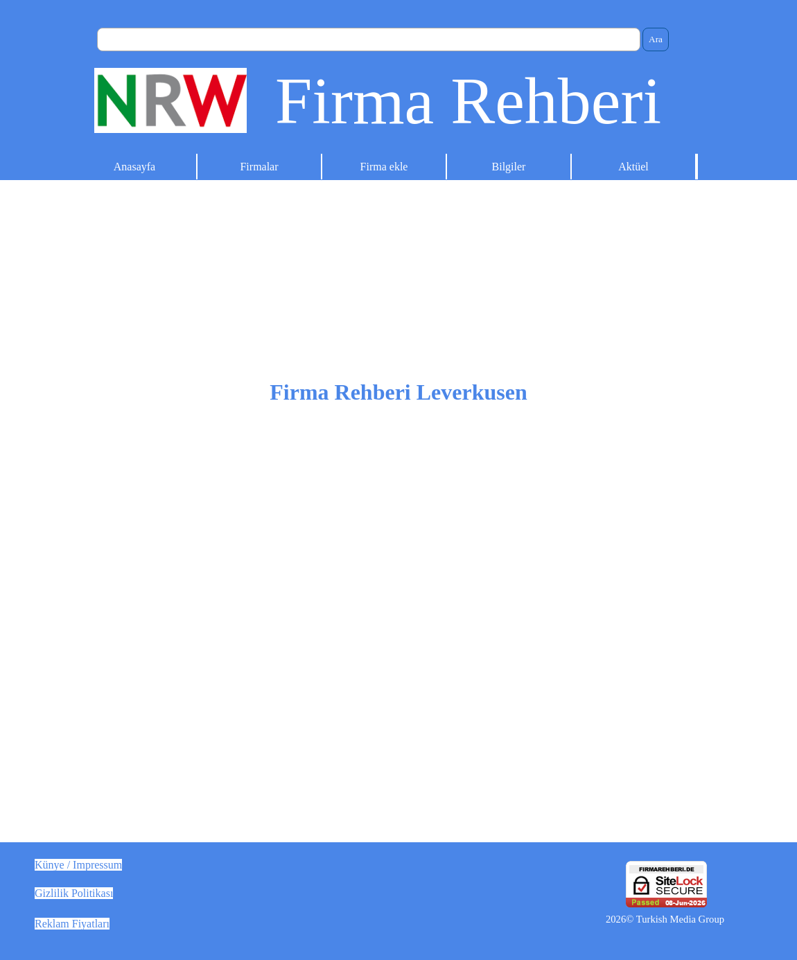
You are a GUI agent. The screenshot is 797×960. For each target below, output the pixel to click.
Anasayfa (134, 166)
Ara (656, 39)
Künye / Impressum (78, 865)
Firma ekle (384, 166)
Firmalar (259, 166)
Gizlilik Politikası (74, 893)
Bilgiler (509, 166)
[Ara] (368, 39)
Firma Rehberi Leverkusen (398, 392)
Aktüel (633, 166)
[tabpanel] (398, 525)
